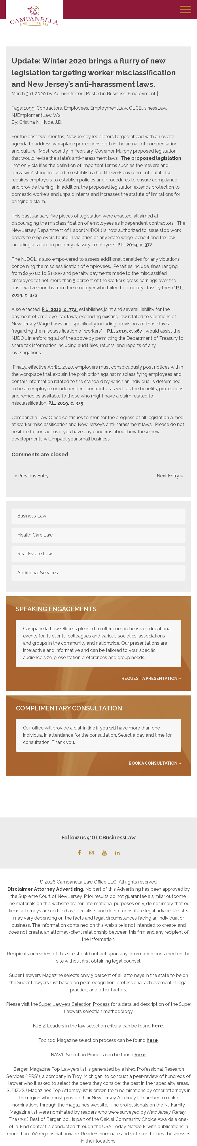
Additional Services (37, 572)
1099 (29, 108)
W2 (56, 115)
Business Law (31, 516)
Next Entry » (170, 476)
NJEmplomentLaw (31, 115)
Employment (142, 93)
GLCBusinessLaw (147, 108)
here (157, 1026)
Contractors (49, 108)
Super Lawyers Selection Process (74, 1004)
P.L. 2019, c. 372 (135, 244)
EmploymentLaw (108, 108)
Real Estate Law (34, 553)
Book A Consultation (153, 763)
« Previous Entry (31, 476)
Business (116, 93)
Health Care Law (35, 535)
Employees (76, 108)
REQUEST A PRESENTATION (149, 678)
